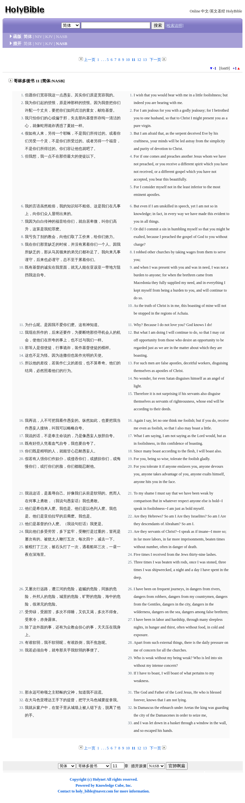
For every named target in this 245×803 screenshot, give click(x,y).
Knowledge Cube (110, 785)
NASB (61, 36)
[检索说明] (174, 25)
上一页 (89, 59)
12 (139, 59)
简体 (28, 36)
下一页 (155, 59)
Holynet (99, 779)
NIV (38, 36)
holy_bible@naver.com (94, 791)
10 (128, 59)
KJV (49, 36)
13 (145, 59)
